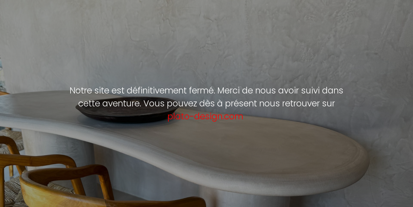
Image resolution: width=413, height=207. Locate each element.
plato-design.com (205, 116)
